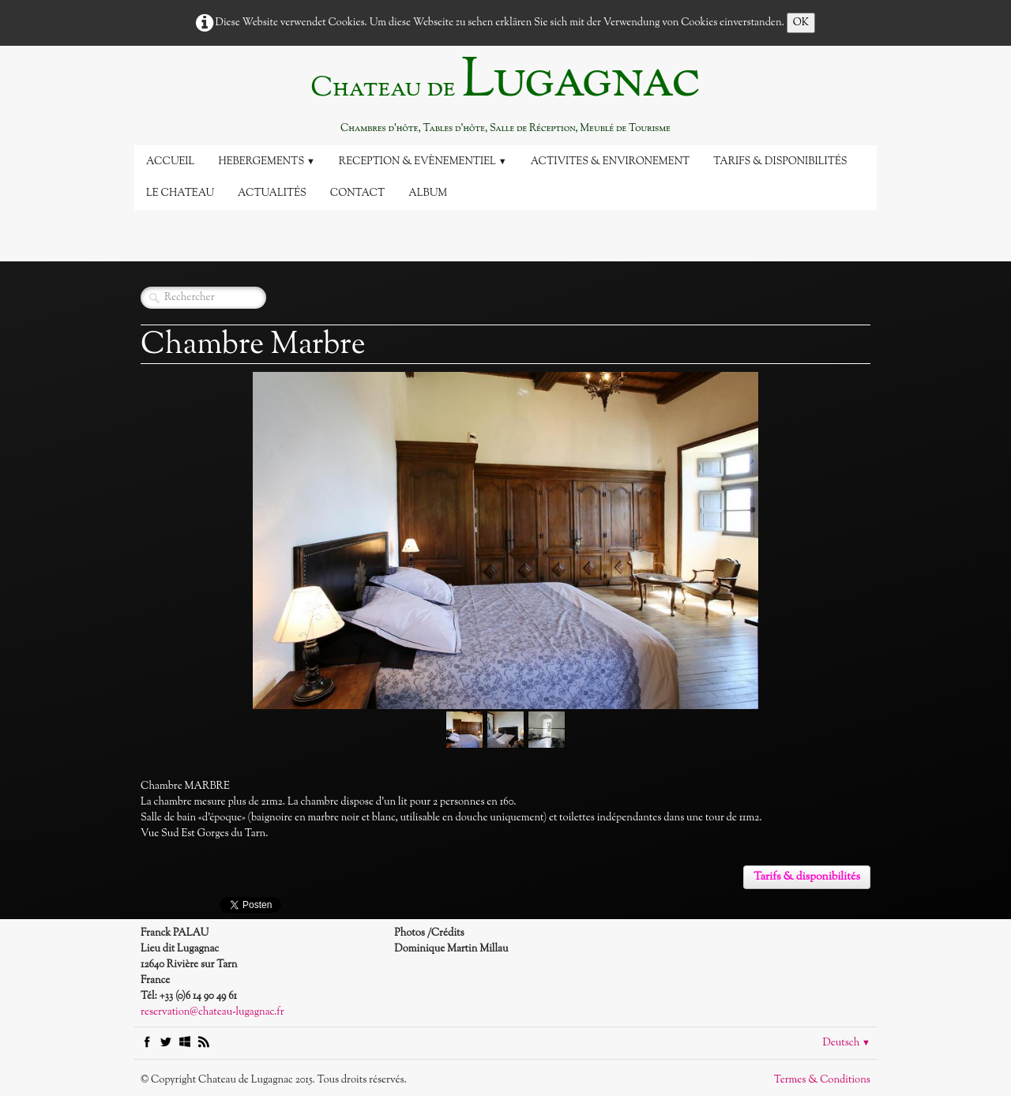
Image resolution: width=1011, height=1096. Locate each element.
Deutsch (846, 1043)
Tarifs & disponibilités (780, 162)
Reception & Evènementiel (423, 162)
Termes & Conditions (822, 1080)
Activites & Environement (610, 162)
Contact (357, 193)
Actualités (272, 193)
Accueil (170, 162)
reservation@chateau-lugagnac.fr (212, 1012)
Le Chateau (180, 193)
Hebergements (266, 162)
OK (801, 23)
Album (427, 193)
